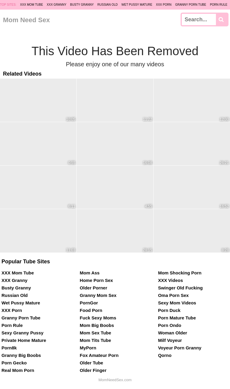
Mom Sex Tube (95, 332)
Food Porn (91, 310)
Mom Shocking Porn (180, 272)
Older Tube (91, 362)
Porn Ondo (169, 325)
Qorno (165, 355)
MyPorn (88, 347)
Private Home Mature (23, 340)
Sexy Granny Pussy (22, 332)
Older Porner (93, 287)
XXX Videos (170, 280)
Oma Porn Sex (173, 295)
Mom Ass (89, 272)
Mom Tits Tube (95, 340)
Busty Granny (82, 4)
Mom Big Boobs (97, 325)
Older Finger (93, 370)
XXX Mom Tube (31, 4)
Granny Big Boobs (21, 355)
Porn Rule (218, 4)
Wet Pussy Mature (137, 4)
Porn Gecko (14, 362)
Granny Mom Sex (98, 295)
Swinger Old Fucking (180, 287)
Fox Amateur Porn (99, 355)
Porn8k (9, 347)
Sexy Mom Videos (177, 302)
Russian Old (107, 4)
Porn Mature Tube (177, 317)
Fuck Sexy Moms (98, 317)
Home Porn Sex (96, 280)
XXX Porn (164, 4)
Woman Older (172, 332)
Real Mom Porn (17, 370)
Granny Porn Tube (190, 4)
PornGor (89, 302)
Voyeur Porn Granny (180, 347)
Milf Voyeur (170, 340)
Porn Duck (169, 310)
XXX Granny (56, 4)
